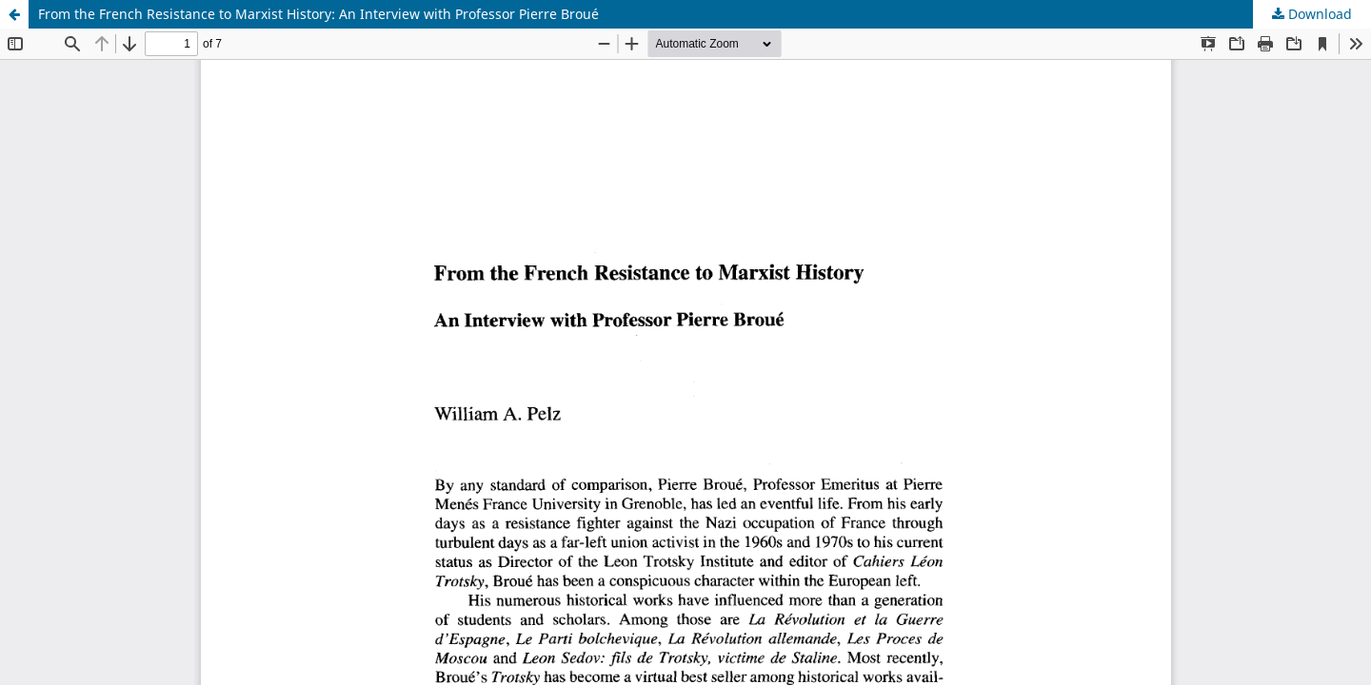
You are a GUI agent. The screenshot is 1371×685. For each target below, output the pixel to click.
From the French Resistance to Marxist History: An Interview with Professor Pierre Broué (318, 14)
